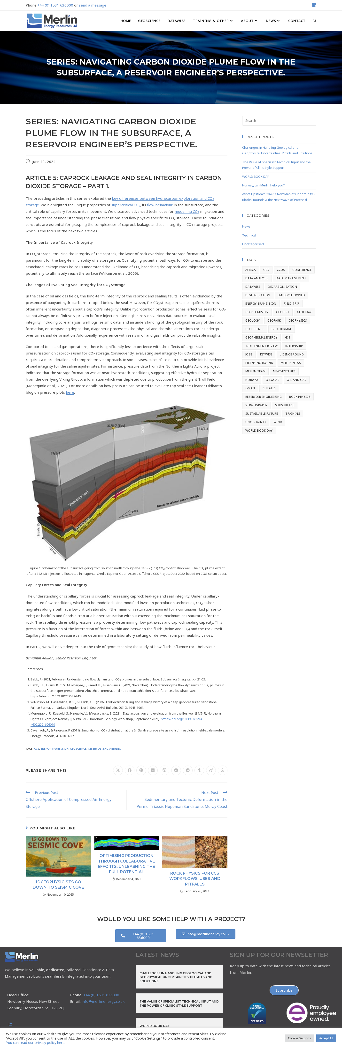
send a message (92, 5)
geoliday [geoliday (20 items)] (304, 312)
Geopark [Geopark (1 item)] (274, 320)
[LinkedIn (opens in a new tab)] (313, 5)
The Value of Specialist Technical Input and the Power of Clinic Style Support (179, 1003)
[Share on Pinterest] (141, 770)
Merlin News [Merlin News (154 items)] (291, 363)
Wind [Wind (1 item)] (278, 422)
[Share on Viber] (164, 770)
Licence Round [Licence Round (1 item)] (292, 354)
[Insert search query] (279, 120)
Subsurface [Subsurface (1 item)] (284, 405)
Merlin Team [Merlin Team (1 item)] (255, 371)
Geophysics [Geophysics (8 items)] (297, 320)
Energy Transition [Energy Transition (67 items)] (260, 304)
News (246, 226)
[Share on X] (118, 770)
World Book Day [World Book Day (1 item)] (259, 430)
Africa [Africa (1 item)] (250, 270)
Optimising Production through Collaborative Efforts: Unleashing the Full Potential (126, 863)
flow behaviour (160, 204)
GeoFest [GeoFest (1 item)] (282, 312)
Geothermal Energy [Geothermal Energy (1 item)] (261, 337)
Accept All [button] (326, 1038)
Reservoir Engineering (104, 748)
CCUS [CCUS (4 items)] (281, 270)
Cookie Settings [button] (299, 1038)
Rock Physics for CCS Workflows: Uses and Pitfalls (194, 878)
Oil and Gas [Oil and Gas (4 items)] (296, 380)
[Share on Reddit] (188, 770)
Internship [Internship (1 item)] (294, 346)
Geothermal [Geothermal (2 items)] (282, 329)
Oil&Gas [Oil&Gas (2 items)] (272, 380)
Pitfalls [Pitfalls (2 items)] (269, 388)
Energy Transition (55, 748)
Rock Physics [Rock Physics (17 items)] (300, 397)
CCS (36, 748)
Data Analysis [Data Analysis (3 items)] (256, 278)
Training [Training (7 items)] (292, 414)
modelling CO (187, 211)
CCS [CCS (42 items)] (266, 270)
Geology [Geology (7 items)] (252, 320)
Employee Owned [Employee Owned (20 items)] (291, 295)
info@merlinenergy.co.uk (103, 1001)
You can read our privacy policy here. (35, 1042)
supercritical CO (125, 204)
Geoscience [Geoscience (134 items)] (254, 329)
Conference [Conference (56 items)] (301, 270)
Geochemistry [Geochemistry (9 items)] (257, 312)
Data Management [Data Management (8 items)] (291, 278)
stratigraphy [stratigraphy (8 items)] (256, 405)
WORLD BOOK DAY (255, 176)
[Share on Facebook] (129, 770)
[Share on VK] (176, 770)
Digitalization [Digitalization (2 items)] (257, 295)
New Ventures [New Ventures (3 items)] (284, 371)
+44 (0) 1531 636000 (55, 5)
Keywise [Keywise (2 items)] (266, 354)
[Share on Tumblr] (199, 770)
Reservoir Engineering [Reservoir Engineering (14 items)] (263, 397)
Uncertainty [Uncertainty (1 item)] (255, 422)
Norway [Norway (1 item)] (251, 380)
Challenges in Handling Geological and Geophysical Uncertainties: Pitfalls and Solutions (176, 977)
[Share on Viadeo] (211, 770)
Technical (249, 235)
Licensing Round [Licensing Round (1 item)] (259, 363)
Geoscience (78, 748)
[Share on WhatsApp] (222, 770)
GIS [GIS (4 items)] (287, 337)
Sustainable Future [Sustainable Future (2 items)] (261, 414)
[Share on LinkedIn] (153, 770)
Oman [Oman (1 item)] (250, 388)
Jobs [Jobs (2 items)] (249, 354)
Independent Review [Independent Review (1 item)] (261, 346)
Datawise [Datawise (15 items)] (252, 287)
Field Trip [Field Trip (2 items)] (291, 304)
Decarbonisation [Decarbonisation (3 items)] (282, 287)
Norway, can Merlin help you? (263, 185)
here (70, 392)
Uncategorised (253, 244)
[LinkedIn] (10, 1024)
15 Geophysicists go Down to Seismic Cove (58, 885)
